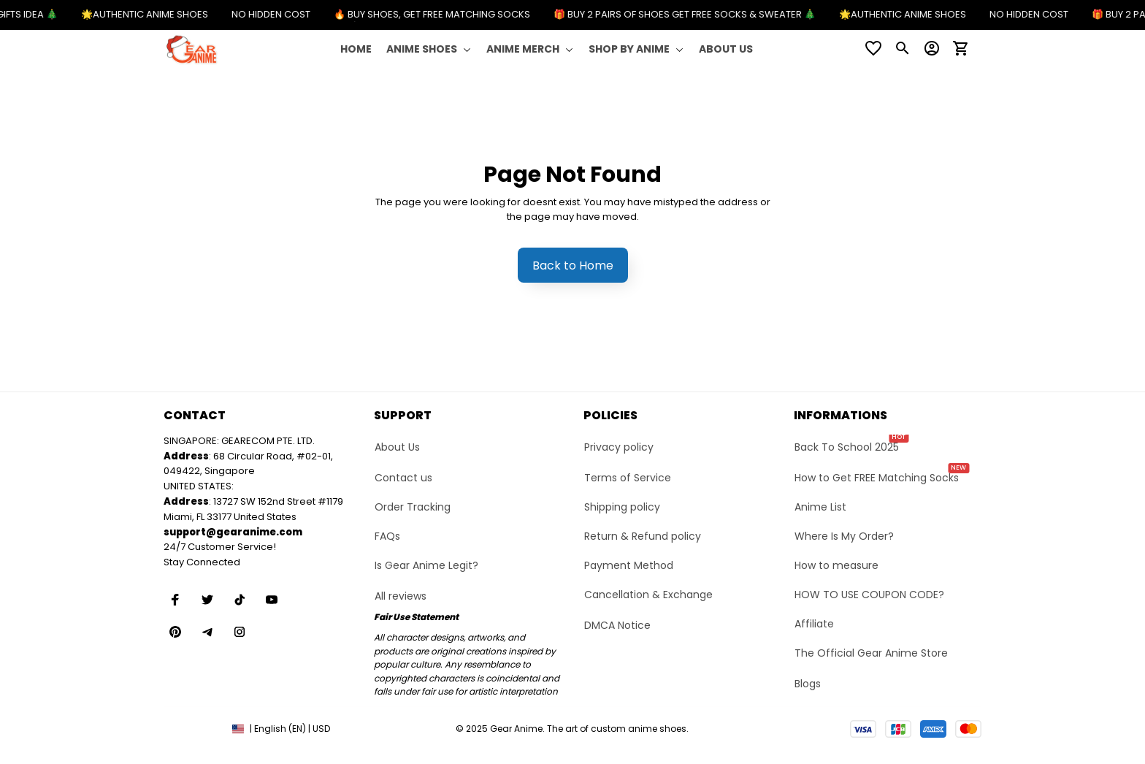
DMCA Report (192, 728)
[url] (233, 532)
